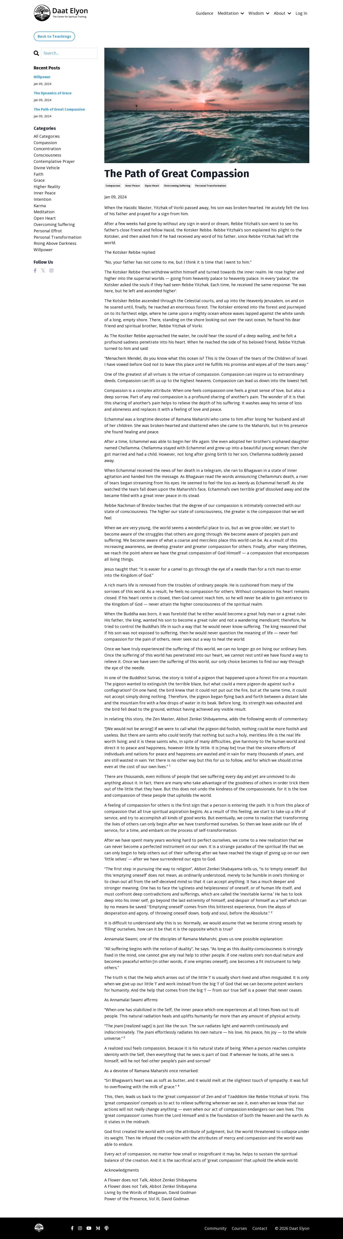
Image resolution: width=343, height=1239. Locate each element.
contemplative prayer (54, 161)
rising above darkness (55, 243)
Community (215, 1228)
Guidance (204, 13)
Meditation (231, 13)
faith (38, 173)
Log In (301, 13)
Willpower (42, 77)
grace (39, 180)
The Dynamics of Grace (53, 93)
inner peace (132, 185)
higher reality (47, 186)
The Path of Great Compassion (59, 109)
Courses (239, 1228)
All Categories (47, 136)
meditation (44, 211)
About (282, 13)
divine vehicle (47, 167)
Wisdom (259, 13)
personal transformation (210, 185)
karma (40, 205)
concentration (47, 148)
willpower (43, 249)
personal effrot (48, 230)
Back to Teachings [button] (54, 36)
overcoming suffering (177, 185)
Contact (259, 1228)
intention (42, 199)
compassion (113, 185)
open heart (152, 185)
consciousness (47, 154)
